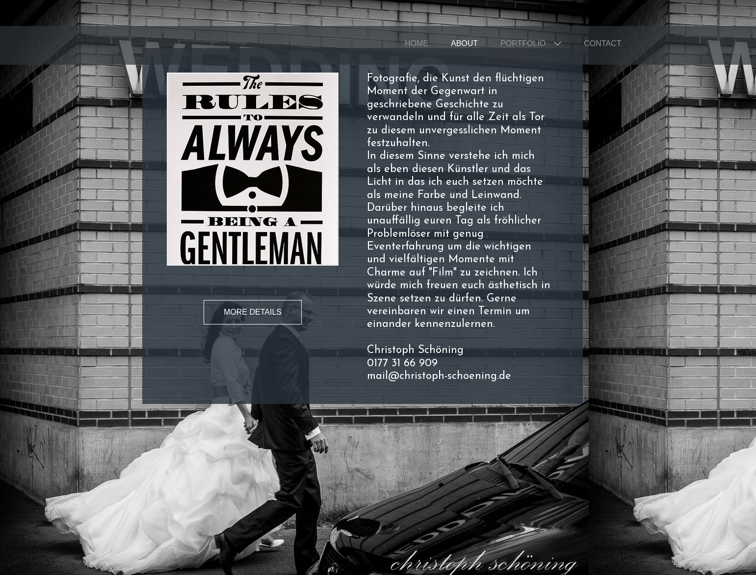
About (464, 43)
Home (416, 43)
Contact (602, 43)
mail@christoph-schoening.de (439, 376)
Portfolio (523, 43)
